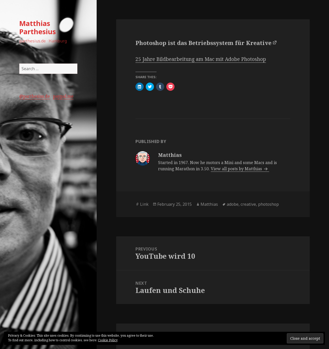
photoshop (268, 204)
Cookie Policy (108, 340)
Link (144, 204)
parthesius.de (36, 96)
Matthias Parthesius (37, 27)
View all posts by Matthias (237, 169)
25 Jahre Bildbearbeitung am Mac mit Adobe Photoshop (200, 59)
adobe (233, 204)
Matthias (209, 204)
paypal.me (63, 96)
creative (248, 204)
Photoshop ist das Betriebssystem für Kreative (203, 43)
